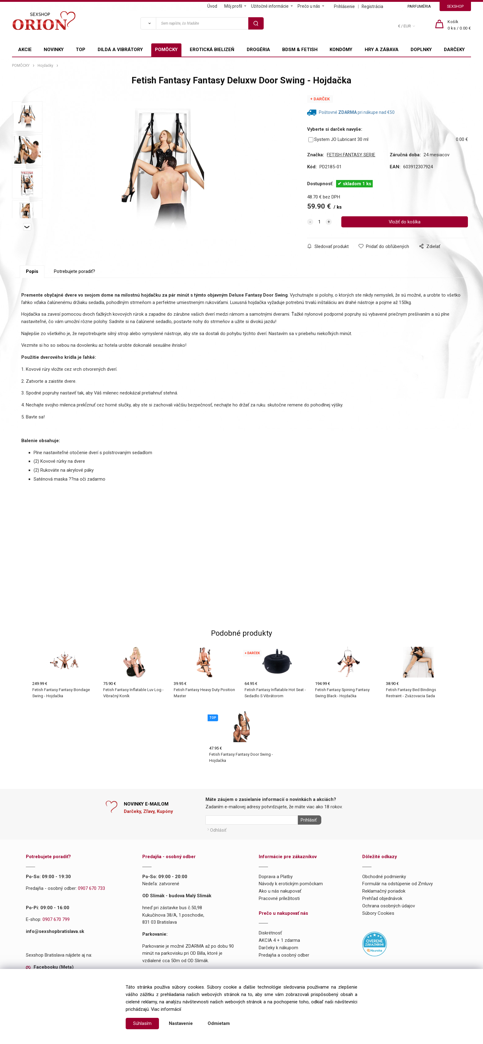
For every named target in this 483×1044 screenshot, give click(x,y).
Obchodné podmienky (384, 875)
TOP (80, 49)
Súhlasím (142, 1023)
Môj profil (233, 6)
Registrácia (372, 6)
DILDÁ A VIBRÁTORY (120, 49)
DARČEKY (454, 49)
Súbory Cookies (378, 911)
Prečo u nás (309, 6)
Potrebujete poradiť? (74, 271)
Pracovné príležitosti (279, 897)
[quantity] (319, 221)
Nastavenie (181, 1023)
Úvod (212, 6)
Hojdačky (45, 65)
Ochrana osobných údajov (388, 904)
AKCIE (25, 49)
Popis (32, 271)
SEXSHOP (455, 6)
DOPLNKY (421, 49)
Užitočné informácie (270, 6)
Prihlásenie (344, 6)
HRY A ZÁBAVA (382, 49)
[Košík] (459, 25)
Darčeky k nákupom (278, 946)
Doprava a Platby (276, 875)
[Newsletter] (251, 820)
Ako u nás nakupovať (280, 890)
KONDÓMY (341, 49)
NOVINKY (54, 49)
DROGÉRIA (258, 49)
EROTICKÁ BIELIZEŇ (212, 49)
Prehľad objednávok (382, 897)
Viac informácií (166, 1009)
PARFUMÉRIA (419, 6)
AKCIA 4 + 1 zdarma (279, 939)
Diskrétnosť (270, 931)
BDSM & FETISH (300, 49)
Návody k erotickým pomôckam (291, 882)
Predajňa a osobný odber (284, 953)
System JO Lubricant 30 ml (338, 139)
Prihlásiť (307, 820)
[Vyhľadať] (148, 23)
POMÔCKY (166, 49)
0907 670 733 (91, 887)
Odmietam (219, 1023)
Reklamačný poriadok (383, 890)
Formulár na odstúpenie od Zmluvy (397, 882)
